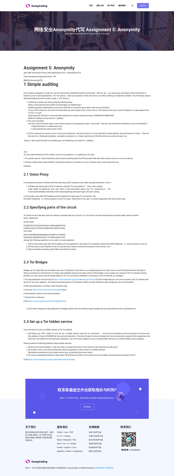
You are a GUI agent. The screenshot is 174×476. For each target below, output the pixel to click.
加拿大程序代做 (95, 432)
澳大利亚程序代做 (96, 440)
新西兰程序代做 (95, 451)
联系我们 (143, 5)
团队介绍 (100, 5)
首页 (91, 5)
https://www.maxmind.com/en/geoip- (47, 290)
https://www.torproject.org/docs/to (42, 359)
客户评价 (111, 5)
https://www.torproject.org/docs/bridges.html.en (47, 301)
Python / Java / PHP (65, 432)
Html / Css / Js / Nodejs (66, 444)
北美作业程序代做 (96, 436)
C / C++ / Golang (63, 436)
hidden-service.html (64, 359)
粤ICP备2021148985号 (104, 468)
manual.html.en (88, 279)
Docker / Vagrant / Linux (66, 447)
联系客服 (87, 407)
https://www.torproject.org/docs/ (67, 279)
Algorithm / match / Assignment (69, 451)
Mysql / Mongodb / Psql (66, 440)
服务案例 (121, 5)
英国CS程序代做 (95, 444)
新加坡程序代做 (95, 447)
